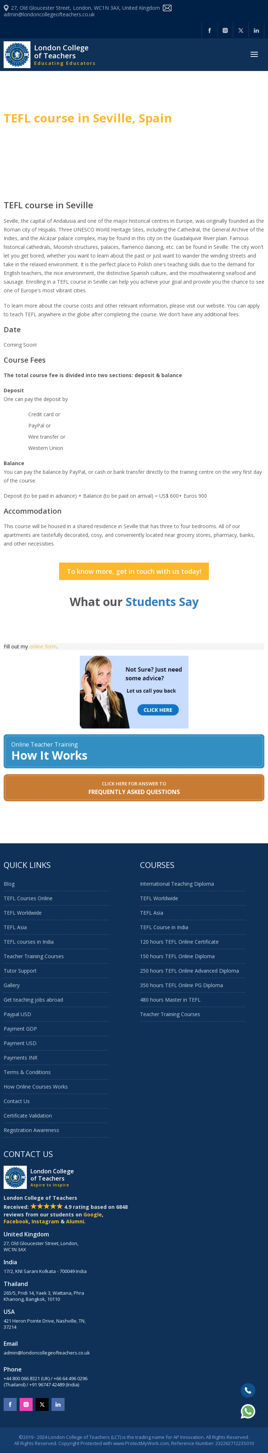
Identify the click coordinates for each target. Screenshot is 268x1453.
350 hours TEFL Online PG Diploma (181, 985)
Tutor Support (20, 970)
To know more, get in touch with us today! (134, 571)
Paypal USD (17, 1014)
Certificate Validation (28, 1115)
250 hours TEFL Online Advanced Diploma (189, 970)
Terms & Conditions (27, 1072)
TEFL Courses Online (28, 898)
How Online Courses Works (36, 1086)
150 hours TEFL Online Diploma (177, 956)
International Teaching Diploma (177, 883)
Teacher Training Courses (34, 956)
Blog (9, 883)
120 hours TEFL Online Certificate (179, 941)
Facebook (16, 1221)
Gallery (12, 985)
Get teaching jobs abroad (33, 999)
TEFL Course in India (164, 927)
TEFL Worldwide (23, 912)
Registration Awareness (31, 1130)
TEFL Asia (15, 927)
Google (92, 1214)
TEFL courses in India (29, 941)
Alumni (75, 1221)
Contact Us (17, 1101)
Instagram (45, 1221)
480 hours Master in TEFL (170, 999)
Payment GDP (20, 1028)
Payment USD (20, 1043)
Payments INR (20, 1057)
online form (43, 646)
